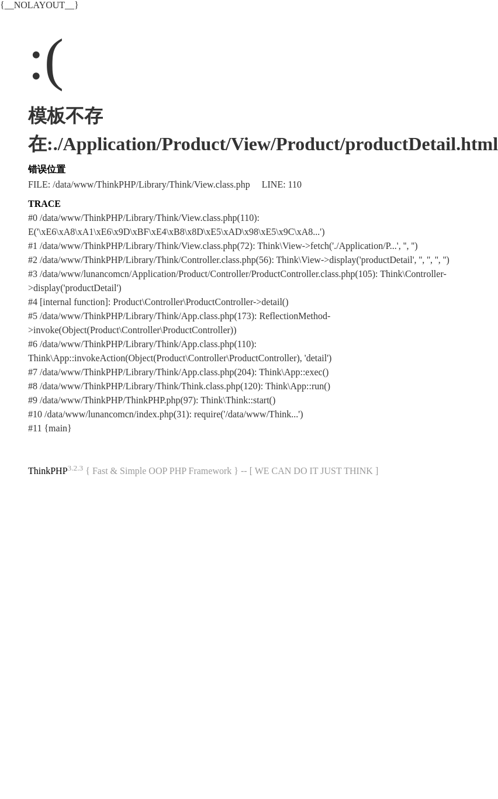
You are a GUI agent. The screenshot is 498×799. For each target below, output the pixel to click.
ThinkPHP (48, 471)
